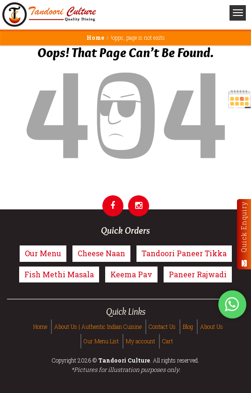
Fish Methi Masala (59, 274)
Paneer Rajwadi (198, 274)
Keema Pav (131, 274)
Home (95, 37)
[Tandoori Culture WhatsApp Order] (232, 305)
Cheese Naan (101, 253)
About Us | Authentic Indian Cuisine (98, 326)
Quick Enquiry (243, 234)
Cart (167, 341)
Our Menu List (101, 341)
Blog (188, 326)
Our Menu (43, 253)
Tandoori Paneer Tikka (184, 253)
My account (140, 341)
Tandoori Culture (124, 360)
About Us (211, 326)
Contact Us (162, 326)
